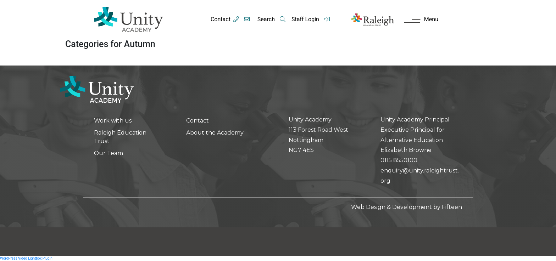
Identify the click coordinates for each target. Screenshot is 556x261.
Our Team (108, 153)
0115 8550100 (398, 160)
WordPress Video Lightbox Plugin (26, 258)
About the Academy (215, 132)
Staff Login (310, 19)
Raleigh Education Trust (120, 136)
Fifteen (452, 207)
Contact (220, 19)
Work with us (113, 120)
